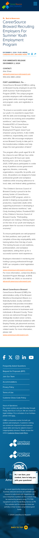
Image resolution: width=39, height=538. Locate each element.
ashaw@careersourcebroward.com (16, 74)
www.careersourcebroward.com (15, 335)
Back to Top (19, 527)
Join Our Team (9, 376)
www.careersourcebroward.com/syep (18, 270)
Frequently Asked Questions (14, 366)
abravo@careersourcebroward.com (17, 281)
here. (13, 416)
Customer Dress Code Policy (14, 398)
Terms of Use (8, 392)
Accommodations (10, 382)
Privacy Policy (8, 387)
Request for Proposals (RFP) (14, 371)
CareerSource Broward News (15, 54)
